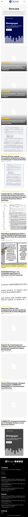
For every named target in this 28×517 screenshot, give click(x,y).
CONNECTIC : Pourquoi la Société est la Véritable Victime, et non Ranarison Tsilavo (13, 422)
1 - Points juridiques (5, 63)
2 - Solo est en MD (5, 231)
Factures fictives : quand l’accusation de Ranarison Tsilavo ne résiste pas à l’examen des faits (13, 158)
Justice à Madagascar (6, 306)
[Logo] (14, 1)
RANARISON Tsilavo (5, 343)
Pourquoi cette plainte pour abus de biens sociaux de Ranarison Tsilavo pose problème (12, 489)
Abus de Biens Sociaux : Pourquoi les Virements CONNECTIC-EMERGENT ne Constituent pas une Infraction (13, 385)
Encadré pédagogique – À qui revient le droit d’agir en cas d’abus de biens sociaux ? (13, 484)
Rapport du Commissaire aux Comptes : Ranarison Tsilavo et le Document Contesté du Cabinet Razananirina (13, 347)
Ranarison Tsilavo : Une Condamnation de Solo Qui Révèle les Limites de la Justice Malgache (13, 310)
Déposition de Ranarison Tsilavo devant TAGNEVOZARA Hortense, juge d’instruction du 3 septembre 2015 (13, 236)
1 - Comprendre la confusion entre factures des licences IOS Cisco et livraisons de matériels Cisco (13, 154)
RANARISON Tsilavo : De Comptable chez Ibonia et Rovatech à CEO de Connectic (12, 273)
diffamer (3, 161)
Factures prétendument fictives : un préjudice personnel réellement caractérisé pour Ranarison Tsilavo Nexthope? (13, 480)
